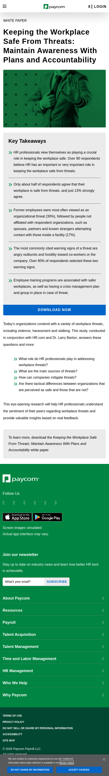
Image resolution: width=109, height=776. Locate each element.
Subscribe (57, 581)
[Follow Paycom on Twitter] (17, 503)
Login (100, 6)
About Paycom (53, 598)
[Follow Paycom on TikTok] (59, 503)
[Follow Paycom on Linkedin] (7, 503)
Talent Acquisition (53, 634)
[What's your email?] (24, 582)
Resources (53, 610)
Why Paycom (53, 695)
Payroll (53, 622)
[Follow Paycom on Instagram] (38, 503)
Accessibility (12, 734)
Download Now (54, 310)
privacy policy (66, 762)
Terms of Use (12, 715)
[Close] (104, 759)
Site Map (9, 740)
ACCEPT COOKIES (79, 769)
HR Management (53, 671)
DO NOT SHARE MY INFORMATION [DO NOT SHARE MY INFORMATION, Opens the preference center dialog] (30, 769)
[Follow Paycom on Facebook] (28, 503)
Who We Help (53, 683)
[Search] (89, 7)
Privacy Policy (13, 722)
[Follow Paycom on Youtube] (49, 503)
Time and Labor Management (53, 659)
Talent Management (53, 647)
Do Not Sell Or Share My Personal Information (38, 728)
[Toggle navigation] (4, 6)
